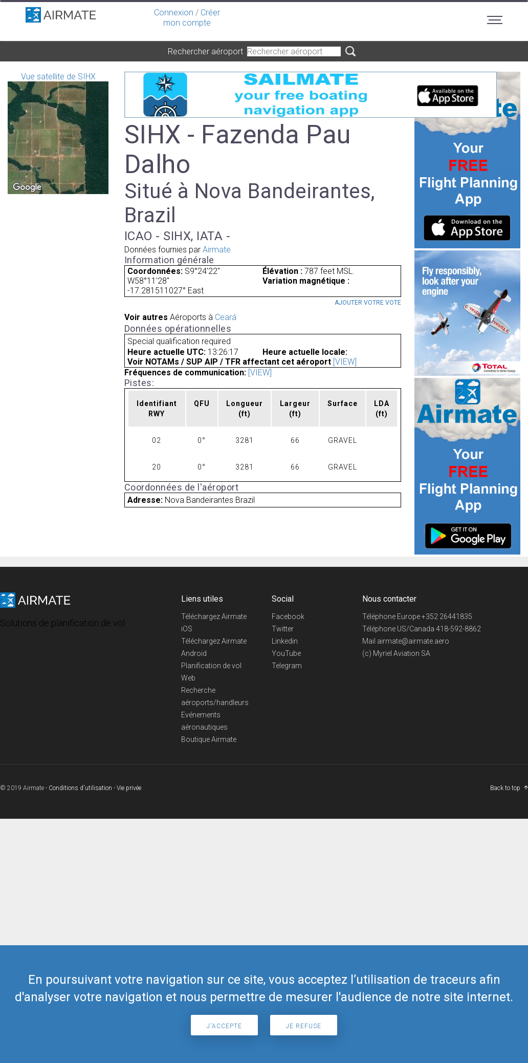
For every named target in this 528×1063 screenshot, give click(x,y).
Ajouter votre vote (368, 302)
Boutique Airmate (208, 739)
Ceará (225, 317)
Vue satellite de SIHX (58, 133)
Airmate (217, 249)
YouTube (286, 653)
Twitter (283, 629)
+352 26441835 (447, 616)
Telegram (287, 666)
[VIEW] (345, 362)
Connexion (173, 12)
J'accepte (224, 1026)
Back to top (505, 788)
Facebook (288, 616)
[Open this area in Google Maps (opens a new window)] (27, 187)
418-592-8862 (458, 629)
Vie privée (129, 788)
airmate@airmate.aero (413, 641)
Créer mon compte (191, 18)
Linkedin (285, 641)
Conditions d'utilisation (80, 788)
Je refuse (303, 1026)
